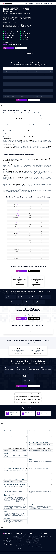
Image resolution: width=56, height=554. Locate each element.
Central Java (16, 206)
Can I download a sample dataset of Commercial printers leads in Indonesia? (39, 436)
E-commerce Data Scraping (33, 538)
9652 (19, 282)
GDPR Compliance (19, 544)
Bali (16, 222)
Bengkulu (16, 238)
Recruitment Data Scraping (33, 539)
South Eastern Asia (14, 7)
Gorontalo (16, 233)
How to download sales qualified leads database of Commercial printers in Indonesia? (14, 436)
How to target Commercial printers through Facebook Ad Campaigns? (15, 504)
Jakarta (16, 213)
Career (17, 538)
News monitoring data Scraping (34, 541)
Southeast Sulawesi (16, 240)
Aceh (16, 242)
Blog (41, 3)
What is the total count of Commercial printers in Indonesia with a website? (14, 473)
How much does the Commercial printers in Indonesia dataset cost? (39, 442)
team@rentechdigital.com (46, 536)
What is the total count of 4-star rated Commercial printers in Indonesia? (38, 479)
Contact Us (45, 3)
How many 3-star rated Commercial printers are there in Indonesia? (14, 484)
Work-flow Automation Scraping (34, 546)
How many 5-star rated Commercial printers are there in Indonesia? (14, 479)
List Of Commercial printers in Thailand (42, 329)
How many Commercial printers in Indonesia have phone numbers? (14, 448)
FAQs (17, 536)
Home (17, 535)
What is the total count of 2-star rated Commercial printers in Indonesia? (38, 484)
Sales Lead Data (31, 536)
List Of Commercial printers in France (10, 329)
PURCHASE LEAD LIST (8, 48)
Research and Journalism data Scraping (34, 545)
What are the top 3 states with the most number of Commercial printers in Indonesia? (13, 495)
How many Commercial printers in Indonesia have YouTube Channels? (15, 468)
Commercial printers (6, 7)
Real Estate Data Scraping (33, 535)
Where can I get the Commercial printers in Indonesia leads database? (40, 430)
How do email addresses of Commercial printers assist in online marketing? (14, 511)
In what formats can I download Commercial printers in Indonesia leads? (14, 442)
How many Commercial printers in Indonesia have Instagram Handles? (38, 459)
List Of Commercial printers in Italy (26, 331)
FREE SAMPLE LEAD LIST (21, 48)
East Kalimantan (16, 217)
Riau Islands (16, 229)
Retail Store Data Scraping (33, 542)
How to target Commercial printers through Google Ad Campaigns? (39, 504)
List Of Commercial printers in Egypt (42, 331)
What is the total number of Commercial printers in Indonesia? (13, 430)
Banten (16, 208)
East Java (16, 204)
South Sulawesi (16, 215)
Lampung (16, 224)
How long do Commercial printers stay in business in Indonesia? (39, 489)
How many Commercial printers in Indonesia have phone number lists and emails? (15, 453)
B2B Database (31, 3)
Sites (17, 541)
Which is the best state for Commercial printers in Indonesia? (38, 494)
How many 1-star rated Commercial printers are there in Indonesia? (14, 489)
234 (36, 282)
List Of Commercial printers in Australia (10, 331)
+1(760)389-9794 (45, 535)
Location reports (37, 3)
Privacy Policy (18, 545)
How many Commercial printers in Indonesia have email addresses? (40, 448)
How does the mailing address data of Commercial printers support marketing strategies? (14, 518)
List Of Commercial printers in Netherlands (27, 329)
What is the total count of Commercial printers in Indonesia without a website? (40, 473)
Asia (10, 7)
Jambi (16, 235)
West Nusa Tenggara (16, 231)
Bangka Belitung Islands (16, 244)
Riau (16, 226)
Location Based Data (19, 547)
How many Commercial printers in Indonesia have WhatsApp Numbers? (38, 468)
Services (26, 3)
